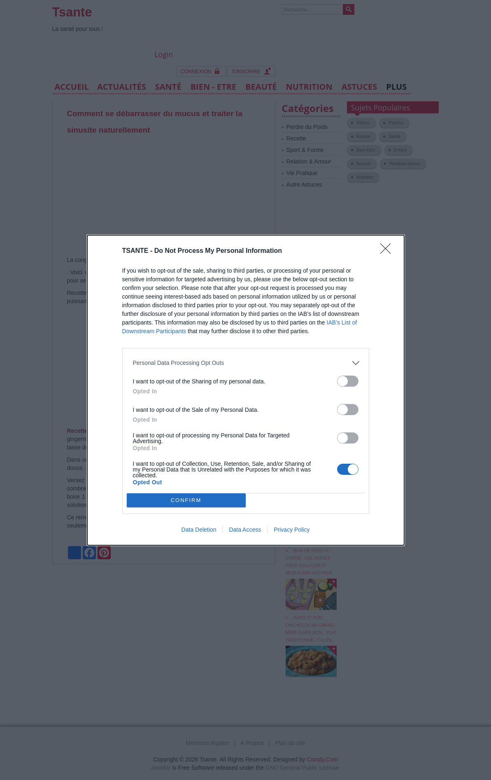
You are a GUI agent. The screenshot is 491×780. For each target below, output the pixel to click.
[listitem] (245, 363)
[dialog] (245, 390)
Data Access (245, 529)
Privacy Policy (291, 529)
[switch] (347, 381)
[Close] (388, 251)
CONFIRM (186, 500)
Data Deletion (199, 529)
